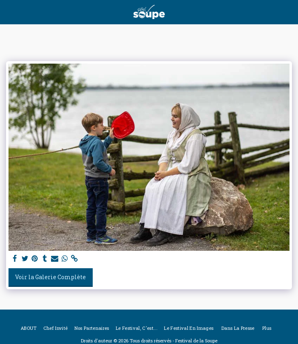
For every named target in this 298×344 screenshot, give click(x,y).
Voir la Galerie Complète (50, 277)
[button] (9, 12)
